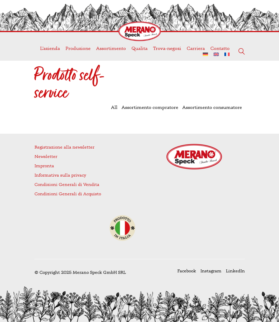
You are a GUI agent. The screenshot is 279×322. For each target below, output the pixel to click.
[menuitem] (205, 54)
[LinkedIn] (235, 271)
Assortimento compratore (150, 107)
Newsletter (45, 156)
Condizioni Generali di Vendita (66, 184)
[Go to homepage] (140, 31)
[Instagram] (210, 271)
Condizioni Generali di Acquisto (67, 193)
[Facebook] (186, 271)
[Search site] (241, 52)
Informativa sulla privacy (60, 175)
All (114, 107)
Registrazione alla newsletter (64, 147)
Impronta (44, 165)
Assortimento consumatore (212, 107)
